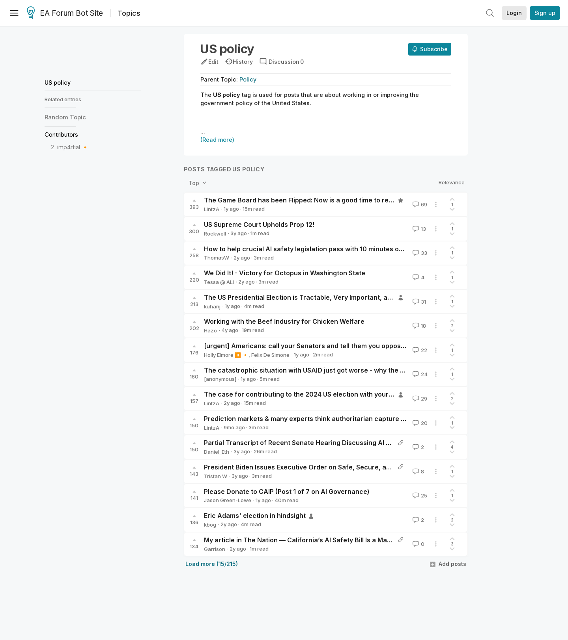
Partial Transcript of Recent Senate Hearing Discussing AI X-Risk (304, 443)
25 (419, 495)
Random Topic (65, 117)
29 (419, 398)
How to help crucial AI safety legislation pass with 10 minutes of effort (312, 249)
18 (418, 325)
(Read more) (217, 139)
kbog (210, 524)
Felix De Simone (270, 355)
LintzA (211, 209)
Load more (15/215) (211, 563)
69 (419, 204)
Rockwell (215, 233)
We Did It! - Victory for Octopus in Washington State (284, 273)
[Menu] (14, 13)
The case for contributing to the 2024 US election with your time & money (318, 394)
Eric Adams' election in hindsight (255, 515)
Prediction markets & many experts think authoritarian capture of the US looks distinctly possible (354, 419)
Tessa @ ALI (219, 282)
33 (419, 252)
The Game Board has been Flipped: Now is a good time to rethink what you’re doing (333, 200)
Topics (129, 13)
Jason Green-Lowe (227, 500)
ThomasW (216, 257)
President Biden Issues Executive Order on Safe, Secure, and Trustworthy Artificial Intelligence (352, 467)
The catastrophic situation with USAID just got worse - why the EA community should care (343, 370)
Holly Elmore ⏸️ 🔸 (226, 355)
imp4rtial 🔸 (73, 147)
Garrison (214, 549)
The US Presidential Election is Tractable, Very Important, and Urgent (311, 297)
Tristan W (215, 476)
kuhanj (212, 306)
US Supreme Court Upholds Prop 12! (259, 224)
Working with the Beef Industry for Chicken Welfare (284, 321)
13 (418, 228)
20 (419, 423)
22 (419, 350)
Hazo (210, 330)
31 (418, 301)
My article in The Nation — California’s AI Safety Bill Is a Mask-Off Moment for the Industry (344, 540)
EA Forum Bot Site (65, 13)
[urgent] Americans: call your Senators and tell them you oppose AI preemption (327, 346)
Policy (247, 79)
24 (419, 374)
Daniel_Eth (216, 452)
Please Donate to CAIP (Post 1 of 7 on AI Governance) (287, 491)
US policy (58, 82)
